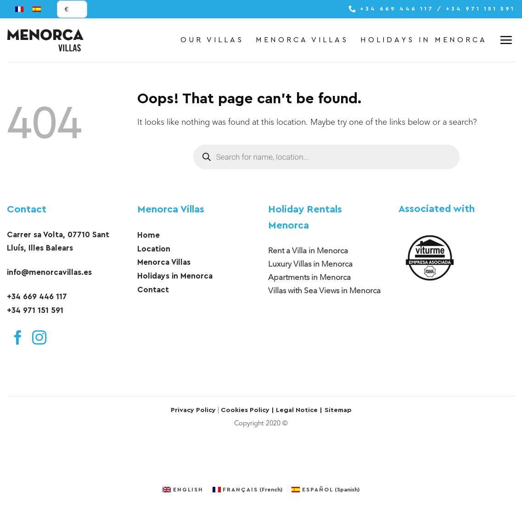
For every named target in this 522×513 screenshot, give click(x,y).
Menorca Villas (302, 40)
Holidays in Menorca (423, 40)
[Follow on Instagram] (39, 339)
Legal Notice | (298, 410)
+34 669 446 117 (37, 297)
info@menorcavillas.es (49, 272)
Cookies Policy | (247, 410)
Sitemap (338, 410)
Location (153, 249)
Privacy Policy (193, 410)
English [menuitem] (188, 489)
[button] (507, 40)
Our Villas (212, 40)
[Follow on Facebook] (18, 339)
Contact (26, 209)
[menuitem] (19, 9)
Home (148, 235)
